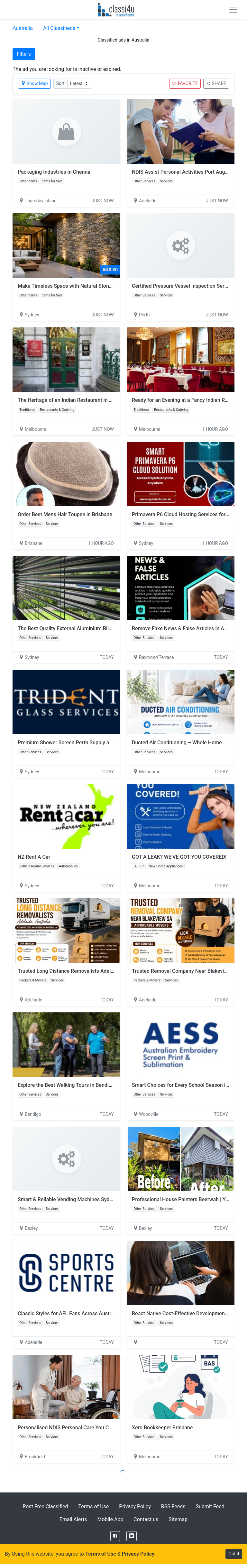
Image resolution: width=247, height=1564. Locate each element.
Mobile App (110, 1519)
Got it (233, 1553)
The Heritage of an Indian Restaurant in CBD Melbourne (81, 400)
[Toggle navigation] (233, 10)
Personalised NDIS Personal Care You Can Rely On (75, 1427)
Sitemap (178, 1519)
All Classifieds (59, 28)
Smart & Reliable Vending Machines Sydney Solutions (79, 1199)
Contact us (145, 1519)
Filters (24, 54)
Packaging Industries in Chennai (55, 172)
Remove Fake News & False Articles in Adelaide (186, 628)
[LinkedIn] (131, 1536)
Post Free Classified (45, 1506)
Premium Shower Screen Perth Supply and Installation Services (90, 742)
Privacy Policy (135, 1506)
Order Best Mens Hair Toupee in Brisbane (65, 514)
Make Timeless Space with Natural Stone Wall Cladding (81, 286)
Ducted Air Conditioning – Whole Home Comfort (187, 742)
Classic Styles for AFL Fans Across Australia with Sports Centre (90, 1313)
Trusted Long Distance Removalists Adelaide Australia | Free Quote (94, 971)
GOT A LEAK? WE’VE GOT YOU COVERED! (179, 857)
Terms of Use (93, 1506)
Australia (23, 28)
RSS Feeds (173, 1506)
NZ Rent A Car (34, 857)
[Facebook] (115, 1536)
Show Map (34, 83)
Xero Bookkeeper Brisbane (162, 1427)
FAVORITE (185, 83)
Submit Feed (210, 1506)
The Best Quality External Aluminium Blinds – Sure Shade (83, 628)
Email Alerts (73, 1519)
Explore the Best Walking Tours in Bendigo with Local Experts (88, 1085)
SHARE (216, 83)
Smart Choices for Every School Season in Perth (187, 1085)
